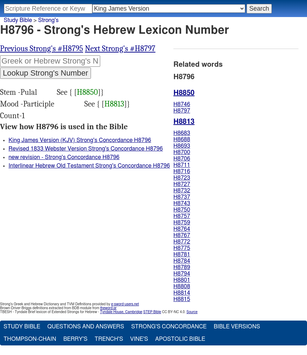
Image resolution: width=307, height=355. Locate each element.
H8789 (181, 267)
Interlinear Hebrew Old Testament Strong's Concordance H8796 (89, 166)
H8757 (181, 216)
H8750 (181, 210)
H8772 (181, 242)
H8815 (181, 299)
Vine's (139, 339)
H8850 (87, 92)
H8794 (181, 274)
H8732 (181, 190)
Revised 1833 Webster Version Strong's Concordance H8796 (86, 149)
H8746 (181, 104)
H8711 (181, 165)
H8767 (181, 235)
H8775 (181, 248)
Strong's (48, 20)
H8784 (181, 261)
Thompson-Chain (30, 339)
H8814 (181, 293)
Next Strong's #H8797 (120, 48)
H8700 (181, 152)
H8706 (181, 159)
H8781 (181, 254)
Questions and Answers (85, 326)
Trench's (109, 339)
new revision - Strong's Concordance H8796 (64, 157)
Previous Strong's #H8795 (41, 48)
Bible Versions (237, 326)
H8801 (181, 280)
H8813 (114, 104)
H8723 (181, 178)
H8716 (181, 171)
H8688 (181, 139)
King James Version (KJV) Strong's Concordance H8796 (80, 140)
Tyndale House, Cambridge (121, 312)
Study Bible (18, 20)
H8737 (181, 197)
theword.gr (108, 308)
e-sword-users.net (125, 304)
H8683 (181, 133)
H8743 (181, 203)
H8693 (181, 146)
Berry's (75, 339)
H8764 (181, 229)
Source (192, 312)
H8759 (181, 222)
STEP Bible (152, 312)
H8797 (181, 111)
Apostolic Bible (180, 339)
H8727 (181, 184)
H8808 (181, 286)
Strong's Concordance (168, 326)
